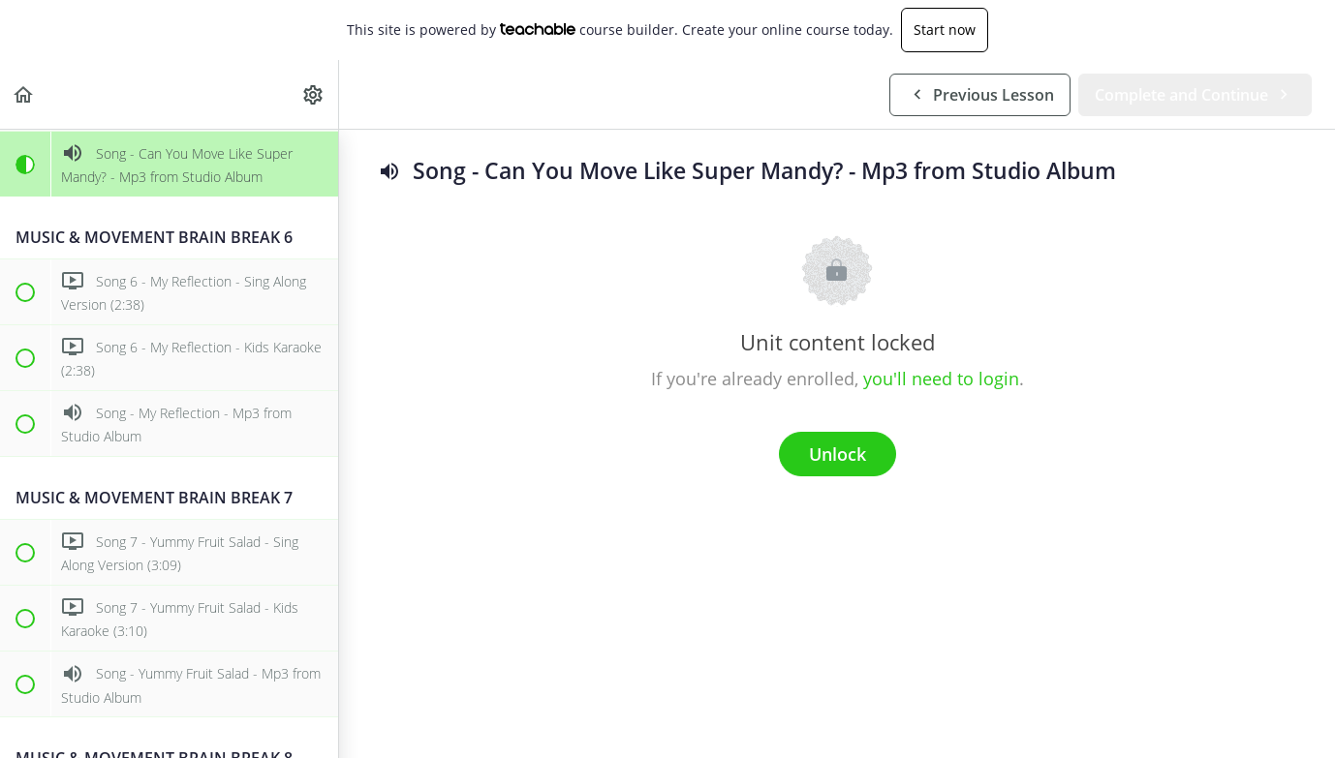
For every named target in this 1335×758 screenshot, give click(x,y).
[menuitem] (314, 94)
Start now (945, 29)
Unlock (837, 454)
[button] (24, 94)
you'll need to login (941, 378)
